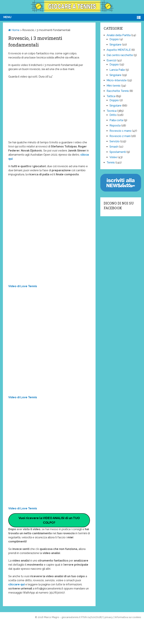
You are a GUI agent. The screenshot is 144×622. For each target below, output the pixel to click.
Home (14, 30)
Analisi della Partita (119, 35)
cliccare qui (16, 584)
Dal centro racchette (120, 55)
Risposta (115, 125)
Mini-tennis (113, 85)
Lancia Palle (117, 69)
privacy (109, 617)
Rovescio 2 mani (119, 136)
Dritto (113, 115)
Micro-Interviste (117, 80)
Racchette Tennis (118, 91)
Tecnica (111, 110)
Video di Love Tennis (22, 286)
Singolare (115, 44)
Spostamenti (117, 152)
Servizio (114, 141)
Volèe (113, 157)
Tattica (111, 96)
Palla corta (116, 120)
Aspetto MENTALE (119, 49)
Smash (113, 146)
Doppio (114, 39)
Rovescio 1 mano (120, 130)
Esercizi (111, 60)
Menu (7, 17)
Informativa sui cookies (128, 617)
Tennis (111, 162)
